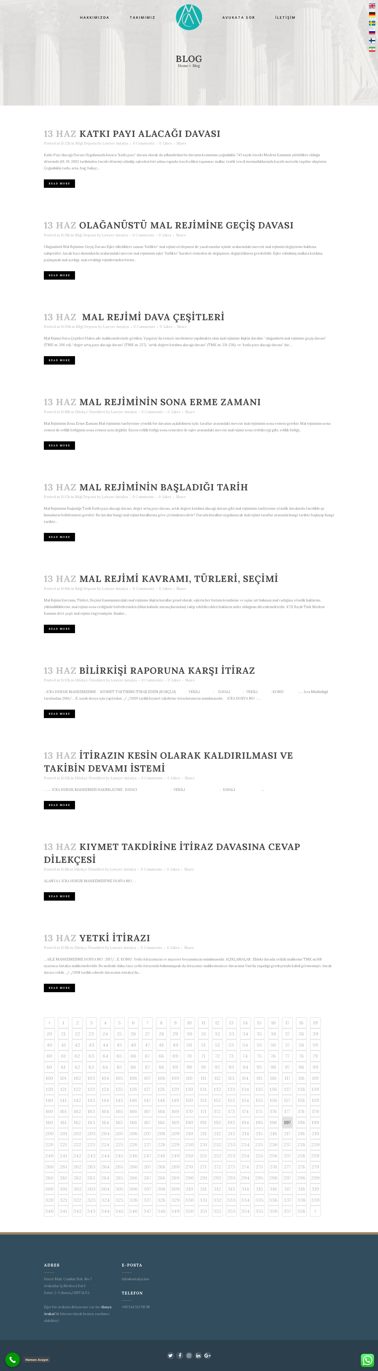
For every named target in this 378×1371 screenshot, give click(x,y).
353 (231, 1211)
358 (301, 1211)
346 (133, 1211)
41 (63, 1045)
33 (231, 1034)
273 (231, 1167)
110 (189, 1078)
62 (77, 1056)
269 (175, 1167)
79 (315, 1056)
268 (161, 1167)
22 (77, 1034)
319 (315, 1189)
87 (147, 1067)
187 (147, 1122)
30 (189, 1034)
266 (133, 1167)
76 (273, 1056)
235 (259, 1144)
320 (49, 1200)
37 (287, 1034)
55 (259, 1045)
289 (175, 1178)
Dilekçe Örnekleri (90, 412)
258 (301, 1156)
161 (63, 1111)
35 (259, 1034)
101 (63, 1078)
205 (119, 1133)
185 (119, 1122)
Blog (196, 66)
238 (301, 1144)
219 (315, 1133)
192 (217, 1122)
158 (301, 1100)
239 (315, 1144)
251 (203, 1156)
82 (77, 1067)
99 (315, 1067)
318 (301, 1189)
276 (273, 1167)
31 (203, 1034)
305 (119, 1189)
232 (217, 1144)
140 (49, 1100)
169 (175, 1111)
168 (161, 1111)
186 (133, 1122)
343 (91, 1211)
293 (231, 1178)
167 (147, 1111)
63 (91, 1056)
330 (189, 1200)
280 (49, 1178)
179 (315, 1111)
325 (119, 1200)
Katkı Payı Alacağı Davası (150, 134)
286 (133, 1178)
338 (301, 1200)
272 (217, 1167)
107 (147, 1078)
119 (315, 1078)
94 (245, 1067)
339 (315, 1200)
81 (63, 1067)
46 (133, 1045)
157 (287, 1100)
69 (175, 1056)
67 (147, 1056)
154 (245, 1100)
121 (63, 1089)
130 (189, 1089)
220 (49, 1144)
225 (119, 1144)
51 (203, 1045)
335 (259, 1200)
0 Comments (144, 143)
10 (189, 1023)
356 (273, 1211)
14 (245, 1023)
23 (91, 1034)
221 (63, 1144)
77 (287, 1056)
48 (161, 1045)
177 (287, 1111)
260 (49, 1167)
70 (189, 1056)
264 (105, 1167)
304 (105, 1189)
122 (77, 1089)
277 (287, 1167)
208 (161, 1133)
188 (161, 1122)
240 (49, 1156)
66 (133, 1056)
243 (91, 1156)
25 (119, 1034)
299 (315, 1178)
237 (287, 1144)
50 (189, 1045)
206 (133, 1133)
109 (175, 1078)
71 (203, 1056)
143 (91, 1100)
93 (231, 1067)
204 (105, 1133)
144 (105, 1100)
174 (245, 1111)
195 (259, 1122)
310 (189, 1189)
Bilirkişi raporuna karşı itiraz (167, 670)
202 (77, 1133)
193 (231, 1122)
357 (287, 1211)
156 (273, 1100)
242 (77, 1156)
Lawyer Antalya (115, 143)
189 (175, 1122)
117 (287, 1078)
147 (147, 1100)
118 (301, 1078)
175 (259, 1111)
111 (203, 1078)
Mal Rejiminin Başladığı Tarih (163, 487)
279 (315, 1167)
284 (105, 1178)
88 (161, 1067)
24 (105, 1034)
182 (77, 1122)
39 (315, 1034)
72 (217, 1056)
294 (245, 1178)
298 (301, 1178)
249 (175, 1156)
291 (203, 1178)
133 (231, 1089)
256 (273, 1156)
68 (161, 1056)
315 (259, 1189)
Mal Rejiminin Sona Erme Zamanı (170, 402)
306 (133, 1189)
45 (119, 1045)
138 (301, 1089)
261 (63, 1167)
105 (119, 1078)
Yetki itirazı (114, 938)
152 (217, 1100)
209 (175, 1133)
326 (133, 1200)
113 (231, 1078)
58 (301, 1045)
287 (147, 1178)
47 (147, 1045)
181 (63, 1122)
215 (259, 1133)
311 (203, 1189)
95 (259, 1067)
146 (133, 1100)
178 (301, 1111)
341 (63, 1211)
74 (245, 1056)
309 (175, 1189)
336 (273, 1200)
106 (133, 1078)
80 (49, 1067)
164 (105, 1111)
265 (119, 1167)
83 (91, 1067)
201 (63, 1133)
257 (287, 1156)
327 (147, 1200)
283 (91, 1178)
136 (273, 1089)
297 (287, 1178)
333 (231, 1200)
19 (315, 1023)
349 (175, 1211)
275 (259, 1167)
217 (287, 1133)
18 (301, 1023)
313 (231, 1189)
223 (91, 1144)
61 (63, 1056)
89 (175, 1067)
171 (203, 1111)
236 (273, 1144)
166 (133, 1111)
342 (77, 1211)
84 (105, 1067)
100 (49, 1078)
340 (49, 1211)
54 (245, 1045)
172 (217, 1111)
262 (77, 1167)
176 (273, 1111)
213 (231, 1133)
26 (133, 1034)
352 (217, 1211)
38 (301, 1034)
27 (147, 1034)
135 (259, 1089)
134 (245, 1089)
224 (105, 1144)
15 (259, 1023)
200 (49, 1133)
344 (105, 1211)
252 (217, 1156)
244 (105, 1156)
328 (161, 1200)
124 (105, 1089)
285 (119, 1178)
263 (91, 1167)
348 (161, 1211)
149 (175, 1100)
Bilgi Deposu (86, 143)
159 (315, 1100)
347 (147, 1211)
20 (49, 1034)
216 (273, 1133)
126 (133, 1089)
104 (105, 1078)
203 (91, 1133)
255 (259, 1156)
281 (63, 1178)
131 (203, 1089)
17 (287, 1023)
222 (77, 1144)
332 (217, 1200)
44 (105, 1045)
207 (147, 1133)
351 (203, 1211)
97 (287, 1067)
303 (91, 1189)
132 (217, 1089)
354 (245, 1211)
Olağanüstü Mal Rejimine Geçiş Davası (186, 225)
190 (189, 1122)
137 (287, 1089)
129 (175, 1089)
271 (203, 1167)
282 (77, 1178)
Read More (59, 183)
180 (49, 1122)
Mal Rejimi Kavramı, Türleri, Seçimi (178, 579)
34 (245, 1034)
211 (203, 1133)
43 (91, 1045)
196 (273, 1122)
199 (315, 1122)
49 (175, 1045)
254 (245, 1156)
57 (287, 1045)
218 (301, 1133)
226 (133, 1144)
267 (147, 1167)
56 (273, 1045)
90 (189, 1067)
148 (161, 1100)
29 (175, 1034)
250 (189, 1156)
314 (245, 1189)
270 (189, 1167)
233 (231, 1144)
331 (203, 1200)
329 (175, 1200)
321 (63, 1200)
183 (91, 1122)
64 (105, 1056)
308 (161, 1189)
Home (183, 66)
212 (217, 1133)
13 (231, 1023)
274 (245, 1167)
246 (133, 1156)
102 (77, 1078)
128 (161, 1089)
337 (287, 1200)
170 (189, 1111)
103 (91, 1078)
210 (189, 1133)
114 (245, 1078)
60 (49, 1056)
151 (203, 1100)
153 (231, 1100)
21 (63, 1034)
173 (231, 1111)
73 (231, 1056)
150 (189, 1100)
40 (49, 1045)
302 (77, 1189)
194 (245, 1122)
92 (217, 1067)
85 (119, 1067)
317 (287, 1189)
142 (77, 1100)
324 (105, 1200)
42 (77, 1045)
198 (301, 1122)
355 (259, 1211)
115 (259, 1078)
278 (301, 1167)
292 (217, 1178)
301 (63, 1189)
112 (217, 1078)
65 (119, 1056)
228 (161, 1144)
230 (189, 1144)
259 (315, 1156)
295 (259, 1178)
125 (119, 1089)
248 (161, 1156)
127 (147, 1089)
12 (217, 1023)
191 (203, 1122)
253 (231, 1156)
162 (77, 1111)
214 (245, 1133)
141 (63, 1100)
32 (217, 1034)
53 (231, 1045)
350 (189, 1211)
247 (147, 1156)
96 (273, 1067)
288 (161, 1178)
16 (273, 1023)
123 (91, 1089)
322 (77, 1200)
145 (119, 1100)
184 (105, 1122)
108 (161, 1078)
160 (49, 1111)
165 (119, 1111)
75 (259, 1056)
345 (119, 1211)
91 (203, 1067)
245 (119, 1156)
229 (175, 1144)
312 (217, 1189)
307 (147, 1189)
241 (63, 1156)
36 (273, 1034)
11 (203, 1023)
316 (273, 1189)
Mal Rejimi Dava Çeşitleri (152, 317)
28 (161, 1034)
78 (301, 1056)
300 (49, 1189)
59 (315, 1045)
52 (217, 1045)
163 (91, 1111)
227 (147, 1144)
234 (245, 1144)
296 (273, 1178)
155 (259, 1100)
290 (189, 1178)
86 (133, 1067)
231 (203, 1144)
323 (91, 1200)
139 (315, 1089)
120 (49, 1089)
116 (273, 1078)
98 (301, 1067)
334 (245, 1200)
